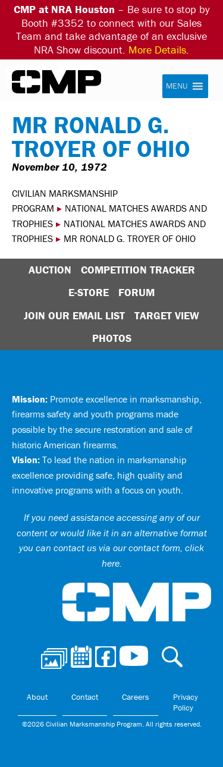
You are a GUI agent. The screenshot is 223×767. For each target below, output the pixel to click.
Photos (111, 338)
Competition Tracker (138, 269)
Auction (50, 269)
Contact (84, 696)
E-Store (88, 292)
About (37, 696)
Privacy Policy (185, 702)
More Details (157, 49)
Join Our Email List (74, 315)
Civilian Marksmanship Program (56, 82)
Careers (135, 696)
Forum (136, 292)
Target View (166, 315)
